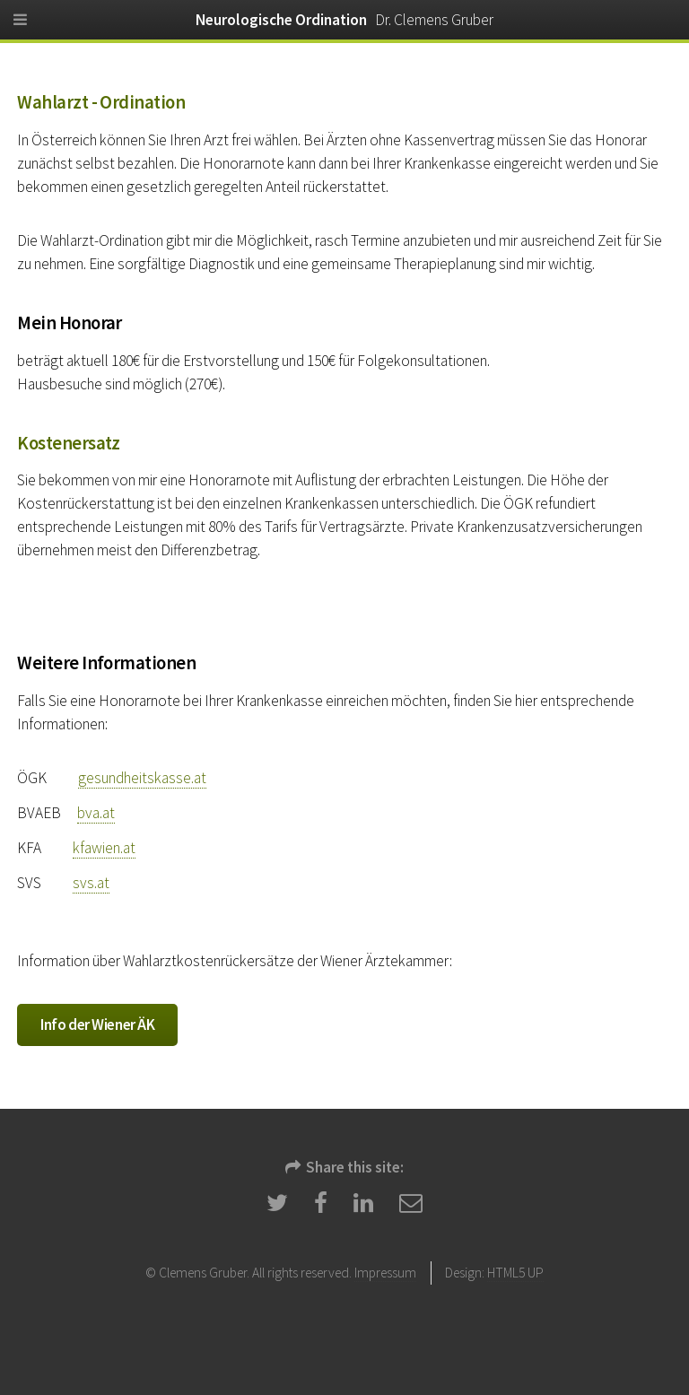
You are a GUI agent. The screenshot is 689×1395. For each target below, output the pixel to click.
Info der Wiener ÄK (97, 1024)
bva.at (96, 813)
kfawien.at (104, 848)
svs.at (91, 883)
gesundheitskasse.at (142, 778)
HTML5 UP (515, 1272)
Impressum (385, 1272)
